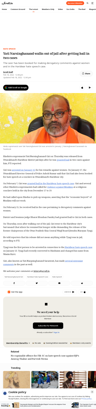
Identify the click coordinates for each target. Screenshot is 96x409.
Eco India (70, 9)
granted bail (63, 159)
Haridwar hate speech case (78, 247)
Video (60, 9)
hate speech (57, 277)
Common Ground (18, 9)
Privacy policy (86, 399)
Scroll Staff (8, 72)
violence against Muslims (60, 186)
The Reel (81, 9)
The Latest (33, 9)
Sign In (56, 332)
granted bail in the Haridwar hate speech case (50, 183)
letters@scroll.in (41, 271)
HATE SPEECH (9, 49)
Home (4, 9)
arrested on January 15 (23, 169)
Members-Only (48, 9)
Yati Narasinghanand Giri (14, 277)
